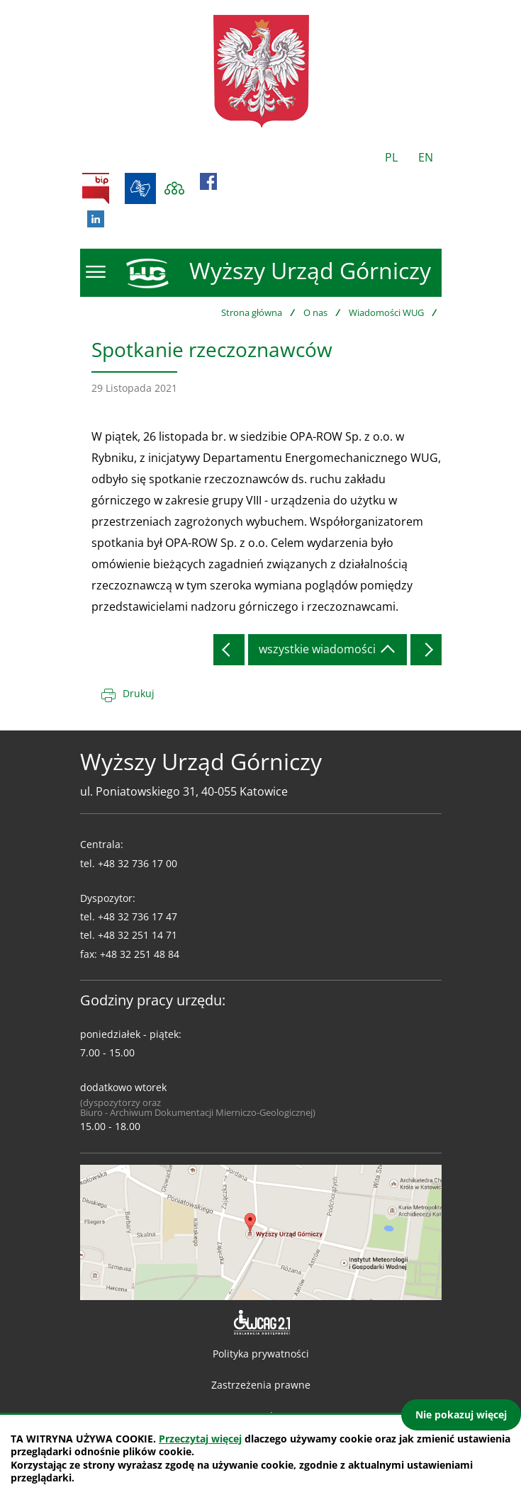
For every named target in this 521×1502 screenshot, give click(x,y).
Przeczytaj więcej (200, 1438)
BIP (95, 188)
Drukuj (139, 693)
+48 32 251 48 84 (139, 954)
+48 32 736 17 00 (137, 863)
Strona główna (251, 312)
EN (425, 157)
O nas (315, 312)
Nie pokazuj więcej (461, 1414)
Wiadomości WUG (386, 312)
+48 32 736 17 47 (137, 916)
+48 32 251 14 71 (137, 935)
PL (391, 157)
